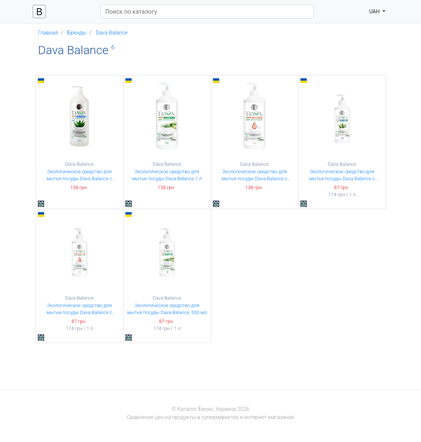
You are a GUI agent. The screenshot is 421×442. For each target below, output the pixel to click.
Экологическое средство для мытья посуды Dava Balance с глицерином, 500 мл (79, 313)
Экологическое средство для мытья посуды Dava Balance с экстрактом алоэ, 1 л (79, 179)
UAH (375, 11)
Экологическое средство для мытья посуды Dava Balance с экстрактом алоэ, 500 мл (342, 179)
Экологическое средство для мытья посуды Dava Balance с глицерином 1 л (254, 179)
